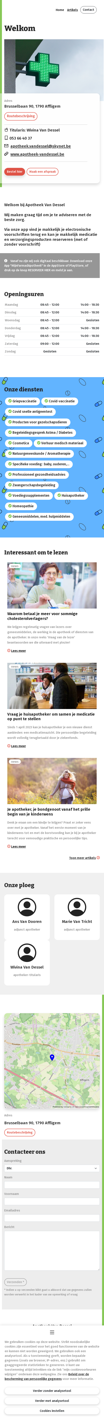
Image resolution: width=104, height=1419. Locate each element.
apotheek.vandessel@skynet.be (40, 146)
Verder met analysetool (52, 1401)
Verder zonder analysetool (52, 1391)
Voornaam (11, 1194)
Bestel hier (14, 171)
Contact (88, 10)
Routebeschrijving (21, 116)
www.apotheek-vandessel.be (37, 154)
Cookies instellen (52, 1411)
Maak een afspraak (42, 171)
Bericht (9, 1227)
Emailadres (12, 1210)
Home (60, 10)
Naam (8, 1177)
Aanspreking (13, 1161)
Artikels (72, 10)
